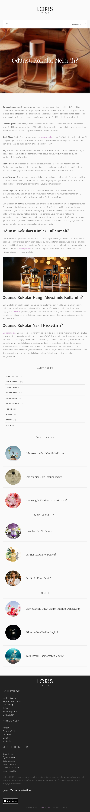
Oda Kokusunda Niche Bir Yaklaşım (45, 453)
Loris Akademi (9, 714)
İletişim (6, 708)
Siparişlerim (8, 754)
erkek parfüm (25, 248)
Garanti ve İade (9, 764)
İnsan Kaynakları (10, 771)
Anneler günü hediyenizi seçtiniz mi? (46, 500)
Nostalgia (7, 741)
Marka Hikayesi (9, 698)
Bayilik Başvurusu (10, 711)
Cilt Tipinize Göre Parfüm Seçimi (44, 476)
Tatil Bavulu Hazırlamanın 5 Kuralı (45, 655)
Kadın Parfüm (12, 382)
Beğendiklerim (9, 761)
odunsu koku (47, 137)
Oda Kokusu (11, 398)
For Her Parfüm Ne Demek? (41, 554)
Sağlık (9, 420)
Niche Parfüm (12, 404)
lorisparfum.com (44, 807)
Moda (8, 425)
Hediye (9, 409)
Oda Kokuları (8, 734)
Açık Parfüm (12, 376)
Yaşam (9, 414)
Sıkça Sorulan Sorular (12, 701)
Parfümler (7, 727)
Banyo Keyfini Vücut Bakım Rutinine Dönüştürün (53, 608)
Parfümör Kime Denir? (38, 578)
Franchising (8, 704)
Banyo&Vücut (9, 731)
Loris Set (6, 738)
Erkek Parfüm (12, 387)
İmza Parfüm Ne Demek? (39, 531)
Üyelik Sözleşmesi (10, 757)
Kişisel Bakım (12, 393)
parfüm (17, 311)
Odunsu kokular (10, 332)
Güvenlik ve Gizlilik (11, 767)
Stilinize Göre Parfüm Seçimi (42, 632)
